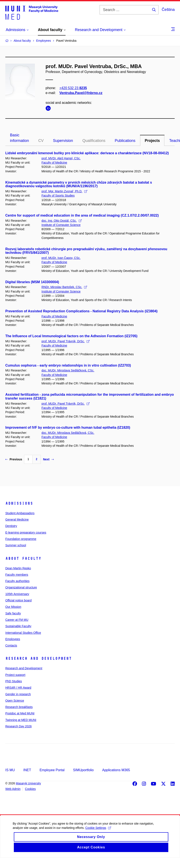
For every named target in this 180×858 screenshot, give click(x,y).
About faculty (23, 558)
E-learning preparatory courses (25, 532)
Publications (125, 140)
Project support (15, 675)
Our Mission (13, 606)
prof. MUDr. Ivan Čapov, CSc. (60, 258)
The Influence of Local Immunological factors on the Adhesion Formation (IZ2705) (71, 336)
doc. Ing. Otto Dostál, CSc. (61, 220)
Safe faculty (13, 613)
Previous (13, 459)
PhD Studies (13, 681)
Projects (152, 140)
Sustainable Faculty (18, 626)
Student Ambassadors (19, 513)
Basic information (19, 138)
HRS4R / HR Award (18, 687)
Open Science (14, 700)
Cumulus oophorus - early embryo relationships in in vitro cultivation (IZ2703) (68, 365)
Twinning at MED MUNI (20, 720)
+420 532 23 (73, 88)
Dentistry (11, 526)
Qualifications (93, 140)
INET (27, 770)
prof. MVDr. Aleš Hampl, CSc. (61, 158)
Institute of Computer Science (61, 225)
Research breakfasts (19, 707)
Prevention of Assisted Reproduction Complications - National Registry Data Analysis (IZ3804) (81, 311)
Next (48, 459)
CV (41, 140)
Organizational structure (21, 587)
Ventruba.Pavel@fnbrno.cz (80, 93)
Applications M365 (116, 770)
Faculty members (16, 574)
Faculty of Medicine (54, 162)
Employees (12, 639)
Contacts (11, 645)
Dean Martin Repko (18, 568)
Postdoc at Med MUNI (19, 713)
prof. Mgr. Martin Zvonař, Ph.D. (64, 191)
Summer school (15, 545)
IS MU (10, 770)
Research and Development (38, 658)
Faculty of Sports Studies (58, 195)
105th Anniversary (17, 594)
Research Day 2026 (18, 726)
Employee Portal (52, 770)
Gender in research (18, 694)
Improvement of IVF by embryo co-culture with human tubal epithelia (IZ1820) (67, 427)
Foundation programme (20, 539)
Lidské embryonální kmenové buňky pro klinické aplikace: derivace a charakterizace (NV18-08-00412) (87, 153)
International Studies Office (23, 632)
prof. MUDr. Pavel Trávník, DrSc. (65, 341)
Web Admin (12, 789)
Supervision (63, 140)
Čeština (168, 9)
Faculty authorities (17, 581)
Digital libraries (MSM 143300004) (32, 282)
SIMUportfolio (83, 770)
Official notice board (18, 600)
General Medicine (17, 519)
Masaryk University (28, 783)
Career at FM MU (16, 619)
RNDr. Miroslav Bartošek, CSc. (64, 287)
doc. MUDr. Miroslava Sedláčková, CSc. (67, 370)
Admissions (19, 503)
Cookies (30, 789)
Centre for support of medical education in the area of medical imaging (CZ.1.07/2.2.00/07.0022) (82, 215)
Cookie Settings (98, 834)
